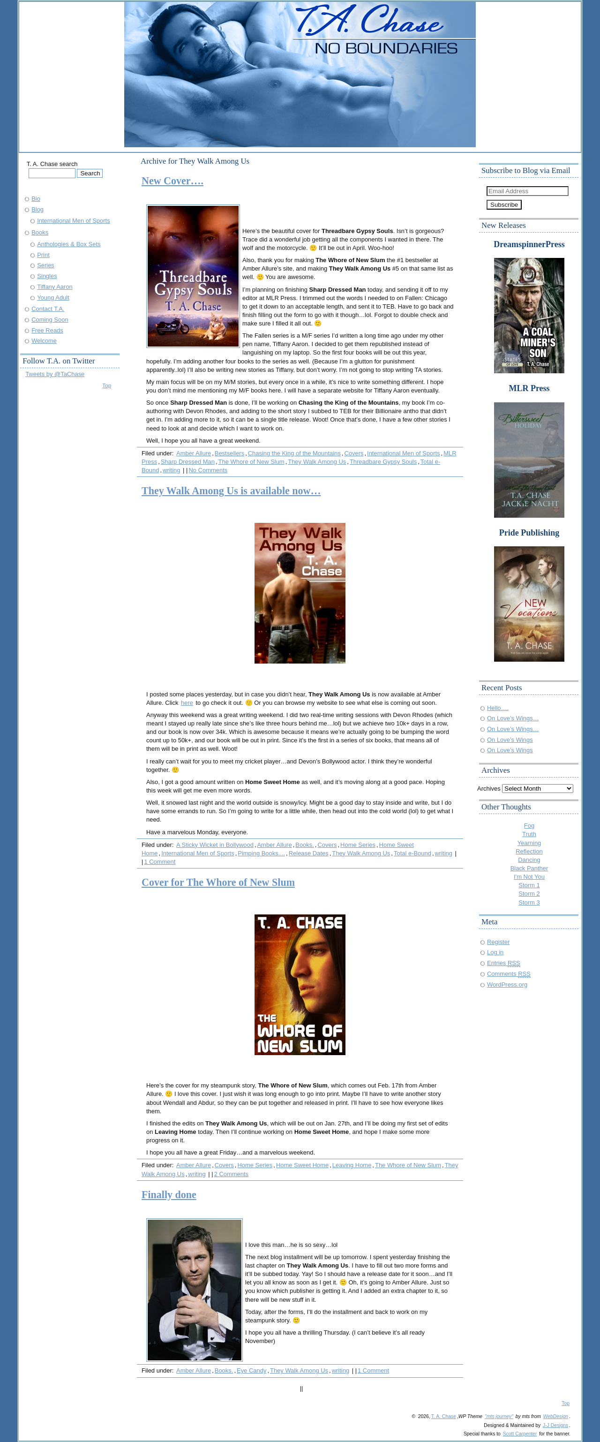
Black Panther (529, 868)
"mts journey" (499, 1416)
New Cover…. (172, 181)
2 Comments (231, 1174)
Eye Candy (251, 1370)
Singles (47, 275)
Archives (489, 788)
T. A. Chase (443, 1416)
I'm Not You (529, 876)
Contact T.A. (47, 308)
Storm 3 (529, 902)
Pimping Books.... (261, 853)
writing (171, 470)
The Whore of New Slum (251, 461)
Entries (503, 962)
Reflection (529, 851)
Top (106, 385)
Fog (529, 825)
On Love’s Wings (510, 739)
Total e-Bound (412, 853)
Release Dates (309, 853)
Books (39, 232)
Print (43, 254)
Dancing (529, 859)
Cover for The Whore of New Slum (218, 882)
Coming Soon (49, 319)
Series (45, 265)
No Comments (207, 470)
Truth (529, 834)
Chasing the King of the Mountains (294, 453)
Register (498, 941)
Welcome (44, 340)
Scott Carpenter (520, 1433)
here (187, 702)
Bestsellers (229, 453)
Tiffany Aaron (55, 286)
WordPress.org (507, 984)
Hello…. (498, 707)
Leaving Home (352, 1165)
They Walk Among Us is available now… (231, 491)
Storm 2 (529, 893)
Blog (37, 209)
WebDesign (555, 1416)
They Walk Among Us (317, 461)
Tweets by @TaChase (54, 373)
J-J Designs (555, 1425)
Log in (495, 952)
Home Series (357, 844)
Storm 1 (529, 885)
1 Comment (159, 861)
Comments (509, 973)
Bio (35, 198)
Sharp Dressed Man (188, 461)
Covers (353, 453)
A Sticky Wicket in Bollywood (215, 844)
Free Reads (47, 330)
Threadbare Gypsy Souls (383, 461)
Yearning (529, 842)
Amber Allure (193, 453)
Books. (304, 844)
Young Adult (53, 297)
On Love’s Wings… (513, 718)
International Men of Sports (403, 453)
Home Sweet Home (302, 1165)
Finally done (169, 1194)
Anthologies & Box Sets (68, 244)
